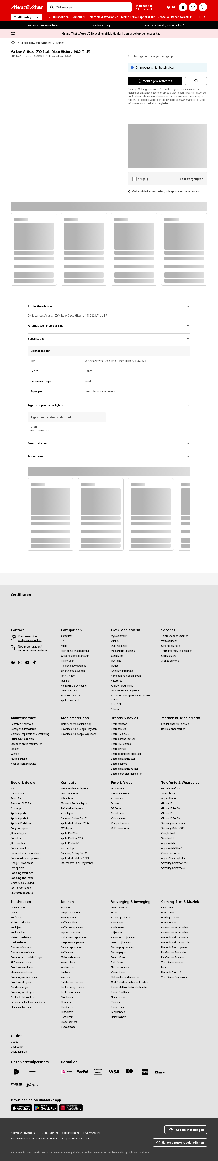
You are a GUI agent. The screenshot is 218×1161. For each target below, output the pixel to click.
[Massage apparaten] (122, 947)
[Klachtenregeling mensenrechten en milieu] (134, 697)
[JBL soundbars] (18, 843)
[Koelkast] (66, 972)
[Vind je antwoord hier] (29, 640)
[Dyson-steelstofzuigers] (24, 952)
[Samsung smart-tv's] (22, 873)
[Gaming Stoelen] (170, 917)
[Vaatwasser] (67, 967)
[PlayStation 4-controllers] (174, 932)
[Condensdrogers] (20, 987)
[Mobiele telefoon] (170, 788)
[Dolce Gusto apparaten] (74, 937)
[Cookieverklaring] (70, 1133)
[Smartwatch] (167, 838)
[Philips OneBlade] (120, 992)
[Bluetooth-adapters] (22, 893)
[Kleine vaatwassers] (21, 1007)
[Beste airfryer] (118, 749)
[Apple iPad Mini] (69, 833)
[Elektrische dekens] (21, 937)
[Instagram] (21, 662)
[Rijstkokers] (67, 1012)
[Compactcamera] (120, 823)
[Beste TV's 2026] (120, 734)
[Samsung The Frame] (22, 878)
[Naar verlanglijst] (193, 7)
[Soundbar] (16, 838)
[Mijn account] (183, 7)
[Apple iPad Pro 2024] (72, 838)
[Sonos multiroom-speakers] (26, 858)
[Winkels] (115, 641)
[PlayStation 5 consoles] (173, 952)
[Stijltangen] (117, 932)
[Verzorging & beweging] (74, 685)
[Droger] (14, 912)
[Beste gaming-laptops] (123, 739)
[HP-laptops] (67, 798)
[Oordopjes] (17, 808)
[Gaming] (65, 680)
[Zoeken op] (51, 7)
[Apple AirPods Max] (21, 823)
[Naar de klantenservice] (23, 764)
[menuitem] (49, 17)
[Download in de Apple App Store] (78, 734)
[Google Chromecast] (22, 863)
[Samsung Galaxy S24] (173, 868)
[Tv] (62, 641)
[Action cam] (117, 798)
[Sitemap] (115, 709)
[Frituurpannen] (69, 917)
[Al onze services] (170, 661)
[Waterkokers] (68, 962)
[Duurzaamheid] (119, 646)
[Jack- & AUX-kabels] (21, 888)
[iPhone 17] (166, 803)
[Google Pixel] (168, 833)
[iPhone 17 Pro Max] (171, 808)
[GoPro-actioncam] (120, 828)
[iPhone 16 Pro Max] (171, 818)
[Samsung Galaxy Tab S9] (74, 818)
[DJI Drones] (117, 808)
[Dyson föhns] (118, 957)
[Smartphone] (168, 793)
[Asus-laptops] (68, 813)
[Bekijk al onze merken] (173, 729)
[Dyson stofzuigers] (21, 947)
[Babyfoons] (117, 962)
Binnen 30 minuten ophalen (43, 25)
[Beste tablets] (118, 729)
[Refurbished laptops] (72, 808)
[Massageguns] (119, 952)
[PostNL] (16, 1072)
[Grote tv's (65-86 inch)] (23, 883)
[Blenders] (66, 1002)
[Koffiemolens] (68, 952)
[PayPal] (82, 1072)
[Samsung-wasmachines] (24, 977)
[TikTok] (35, 662)
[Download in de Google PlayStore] (79, 729)
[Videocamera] (118, 818)
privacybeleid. (162, 103)
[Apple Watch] (168, 843)
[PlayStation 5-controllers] (174, 927)
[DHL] (32, 1072)
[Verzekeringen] (169, 641)
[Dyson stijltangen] (121, 942)
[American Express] (145, 1072)
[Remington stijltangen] (123, 937)
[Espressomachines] (71, 932)
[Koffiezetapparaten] (72, 927)
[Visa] (113, 1072)
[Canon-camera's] (120, 793)
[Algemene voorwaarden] (23, 1133)
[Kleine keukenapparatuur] (75, 651)
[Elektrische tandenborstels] (126, 977)
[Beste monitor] (119, 724)
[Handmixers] (67, 1007)
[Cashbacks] (117, 656)
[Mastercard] (129, 1072)
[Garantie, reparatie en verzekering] (30, 734)
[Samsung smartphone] (173, 823)
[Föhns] (114, 912)
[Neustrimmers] (119, 997)
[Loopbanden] (118, 1012)
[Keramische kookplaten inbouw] (28, 1002)
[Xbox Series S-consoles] (174, 977)
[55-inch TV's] (17, 793)
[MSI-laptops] (68, 828)
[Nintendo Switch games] (174, 947)
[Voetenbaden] (118, 972)
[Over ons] (116, 661)
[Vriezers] (65, 977)
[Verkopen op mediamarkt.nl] (126, 675)
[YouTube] (28, 662)
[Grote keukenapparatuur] (75, 656)
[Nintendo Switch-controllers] (176, 942)
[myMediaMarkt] (119, 636)
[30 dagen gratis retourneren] (26, 744)
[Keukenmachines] (70, 992)
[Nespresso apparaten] (73, 942)
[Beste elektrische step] (123, 759)
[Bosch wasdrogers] (21, 982)
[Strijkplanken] (18, 932)
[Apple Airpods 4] (19, 818)
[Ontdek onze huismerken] (175, 724)
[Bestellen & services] (22, 724)
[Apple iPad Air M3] (70, 843)
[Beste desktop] (119, 764)
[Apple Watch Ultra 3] (172, 848)
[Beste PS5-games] (121, 744)
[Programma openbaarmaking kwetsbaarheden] (34, 1138)
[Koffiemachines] (69, 922)
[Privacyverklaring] (91, 1133)
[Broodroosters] (69, 1022)
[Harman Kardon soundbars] (26, 853)
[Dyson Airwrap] (119, 907)
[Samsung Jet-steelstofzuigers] (27, 957)
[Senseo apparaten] (71, 947)
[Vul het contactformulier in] (32, 650)
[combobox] (92, 7)
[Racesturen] (167, 912)
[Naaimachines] (18, 942)
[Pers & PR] (116, 704)
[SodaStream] (68, 1027)
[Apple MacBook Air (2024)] (75, 823)
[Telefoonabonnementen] (174, 636)
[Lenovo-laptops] (69, 793)
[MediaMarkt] (27, 7)
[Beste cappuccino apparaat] (126, 754)
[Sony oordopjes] (19, 828)
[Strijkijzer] (16, 927)
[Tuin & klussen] (69, 690)
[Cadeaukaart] (168, 656)
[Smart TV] (16, 798)
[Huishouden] (67, 661)
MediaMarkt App (102, 25)
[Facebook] (14, 662)
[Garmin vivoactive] (171, 853)
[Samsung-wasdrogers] (23, 992)
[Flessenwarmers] (120, 967)
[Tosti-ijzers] (67, 1017)
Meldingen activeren (155, 81)
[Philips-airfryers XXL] (72, 912)
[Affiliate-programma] (122, 685)
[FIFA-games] (167, 907)
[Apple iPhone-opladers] (173, 858)
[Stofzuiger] (16, 917)
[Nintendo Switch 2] (171, 972)
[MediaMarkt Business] (123, 651)
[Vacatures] (116, 680)
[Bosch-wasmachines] (22, 967)
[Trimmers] (116, 1002)
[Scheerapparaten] (121, 917)
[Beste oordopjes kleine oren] (126, 773)
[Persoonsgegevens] (48, 1133)
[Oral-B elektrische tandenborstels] (129, 982)
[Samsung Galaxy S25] (173, 828)
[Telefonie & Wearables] (73, 666)
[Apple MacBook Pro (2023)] (75, 858)
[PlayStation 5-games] (172, 957)
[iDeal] (66, 1072)
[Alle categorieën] (26, 17)
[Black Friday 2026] (70, 695)
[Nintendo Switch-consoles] (175, 937)
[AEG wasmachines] (21, 962)
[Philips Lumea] (118, 1007)
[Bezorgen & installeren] (23, 729)
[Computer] (66, 636)
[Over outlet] (17, 1046)
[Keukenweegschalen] (72, 987)
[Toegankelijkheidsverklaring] (75, 1138)
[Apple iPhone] (168, 798)
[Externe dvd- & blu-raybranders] (78, 863)
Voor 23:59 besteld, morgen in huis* (164, 25)
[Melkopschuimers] (70, 957)
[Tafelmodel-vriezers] (72, 982)
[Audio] (64, 646)
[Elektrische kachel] (20, 922)
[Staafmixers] (67, 997)
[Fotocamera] (117, 788)
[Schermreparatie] (170, 646)
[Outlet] (114, 666)
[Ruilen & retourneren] (22, 739)
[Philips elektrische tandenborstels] (129, 987)
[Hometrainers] (118, 1017)
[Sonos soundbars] (20, 848)
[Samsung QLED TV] (21, 803)
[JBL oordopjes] (18, 833)
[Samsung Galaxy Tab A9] (74, 853)
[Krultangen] (117, 922)
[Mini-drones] (117, 813)
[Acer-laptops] (68, 848)
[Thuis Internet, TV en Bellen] (176, 651)
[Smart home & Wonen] (73, 670)
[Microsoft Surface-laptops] (75, 803)
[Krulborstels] (117, 927)
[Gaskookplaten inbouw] (23, 997)
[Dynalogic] (16, 1084)
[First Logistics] (32, 1085)
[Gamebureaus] (169, 922)
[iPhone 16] (166, 813)
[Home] (13, 43)
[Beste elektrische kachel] (124, 769)
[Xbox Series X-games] (173, 962)
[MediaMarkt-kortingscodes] (126, 690)
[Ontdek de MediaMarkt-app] (76, 724)
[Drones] (115, 803)
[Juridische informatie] (122, 670)
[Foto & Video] (68, 675)
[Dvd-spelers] (17, 868)
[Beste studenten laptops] (74, 788)
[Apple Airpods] (18, 813)
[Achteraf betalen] (160, 1072)
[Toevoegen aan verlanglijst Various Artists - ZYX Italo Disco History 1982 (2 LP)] (196, 81)
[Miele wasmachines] (21, 972)
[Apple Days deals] (70, 700)
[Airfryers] (65, 907)
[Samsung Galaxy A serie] (174, 863)
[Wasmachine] (18, 907)
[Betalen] (15, 749)
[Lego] (164, 967)
